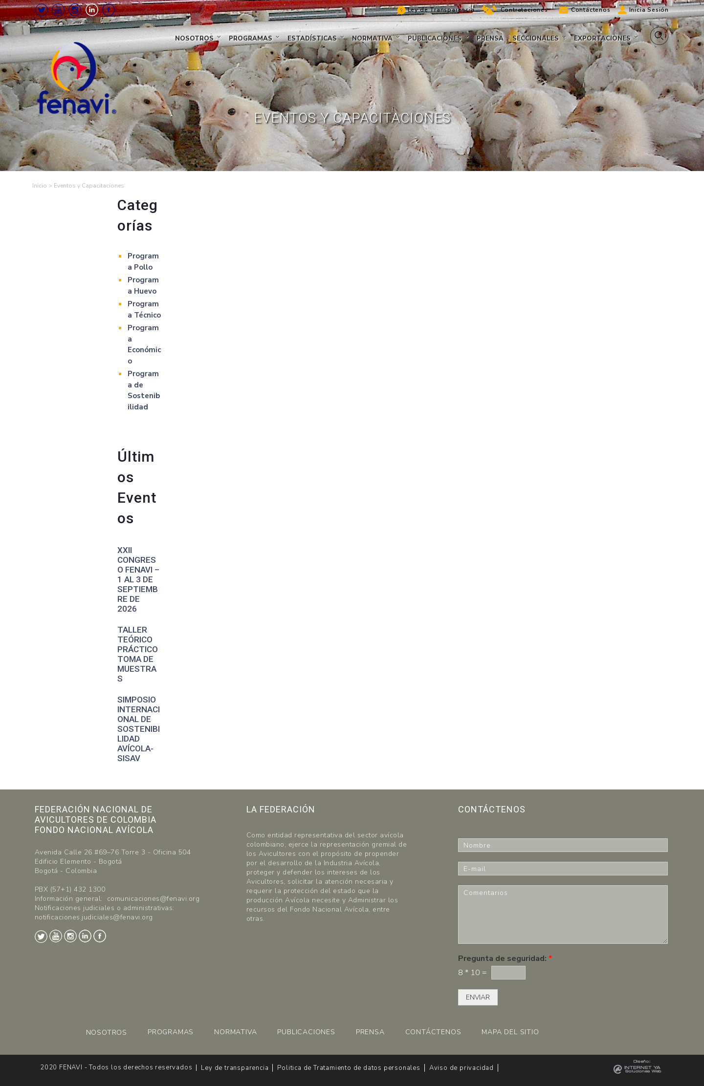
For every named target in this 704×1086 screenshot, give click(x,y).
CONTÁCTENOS (433, 1032)
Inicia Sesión (649, 10)
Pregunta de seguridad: (505, 959)
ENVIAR (478, 997)
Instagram (74, 9)
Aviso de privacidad (461, 1068)
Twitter (41, 9)
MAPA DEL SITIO (510, 1032)
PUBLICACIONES (306, 1032)
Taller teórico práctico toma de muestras (137, 654)
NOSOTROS (106, 1032)
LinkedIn (92, 9)
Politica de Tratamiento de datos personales (348, 1068)
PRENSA (370, 1032)
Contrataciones (524, 10)
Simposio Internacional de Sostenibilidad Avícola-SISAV (138, 729)
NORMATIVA (235, 1032)
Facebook (108, 9)
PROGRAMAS (171, 1032)
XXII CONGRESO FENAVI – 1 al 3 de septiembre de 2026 (138, 579)
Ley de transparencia (234, 1068)
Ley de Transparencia (441, 10)
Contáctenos (591, 10)
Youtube (58, 9)
